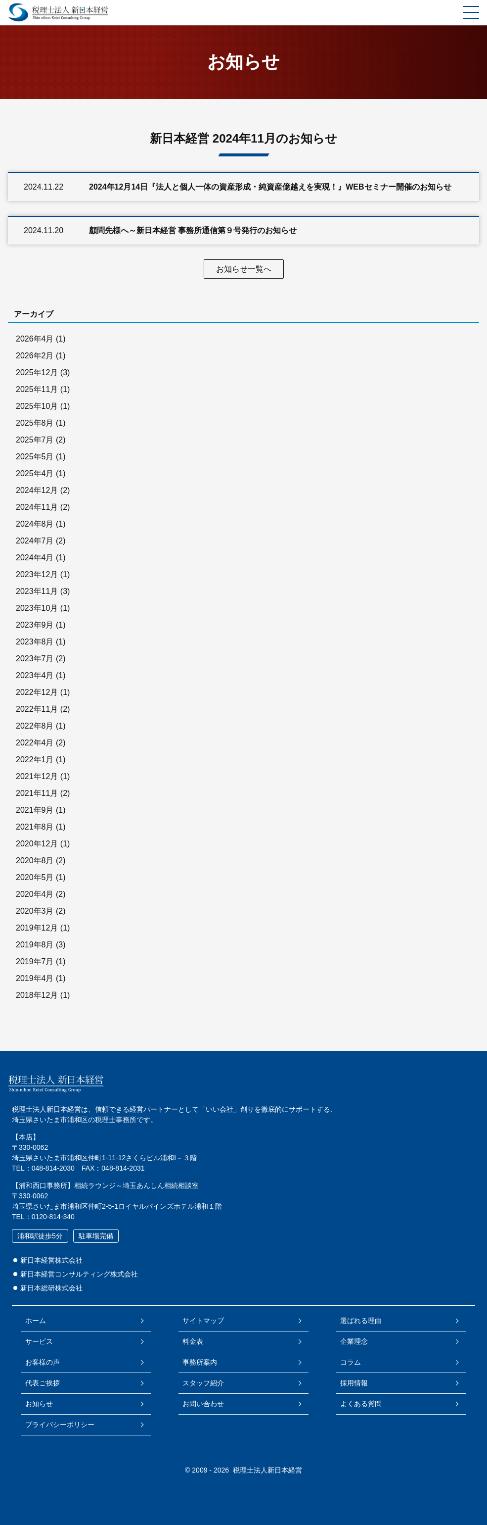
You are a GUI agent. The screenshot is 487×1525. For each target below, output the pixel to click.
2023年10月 (37, 608)
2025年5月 (35, 456)
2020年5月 (35, 877)
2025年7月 (35, 440)
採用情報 (354, 1383)
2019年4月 (35, 978)
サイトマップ (203, 1321)
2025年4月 (35, 473)
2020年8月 (35, 860)
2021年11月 (37, 793)
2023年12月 (37, 574)
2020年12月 (37, 843)
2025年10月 (37, 406)
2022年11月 (37, 709)
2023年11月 (37, 591)
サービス (39, 1341)
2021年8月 (35, 827)
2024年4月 (35, 557)
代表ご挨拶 (42, 1383)
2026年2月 (35, 355)
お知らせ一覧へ (243, 269)
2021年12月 (37, 776)
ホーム (35, 1321)
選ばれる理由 (361, 1321)
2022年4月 (35, 742)
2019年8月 (35, 944)
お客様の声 (42, 1362)
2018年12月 (37, 995)
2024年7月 (35, 541)
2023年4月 (35, 675)
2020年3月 (35, 911)
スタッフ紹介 (203, 1383)
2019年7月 (35, 961)
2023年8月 (35, 642)
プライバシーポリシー (59, 1424)
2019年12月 (37, 928)
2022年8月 (35, 726)
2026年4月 (35, 339)
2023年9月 (35, 625)
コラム (350, 1362)
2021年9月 (35, 810)
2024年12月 (37, 490)
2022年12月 (37, 692)
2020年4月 (35, 894)
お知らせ (39, 1404)
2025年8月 (35, 423)
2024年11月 (37, 507)
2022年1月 (35, 759)
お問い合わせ (203, 1404)
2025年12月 (37, 372)
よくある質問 (361, 1404)
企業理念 (354, 1341)
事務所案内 (199, 1362)
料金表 (192, 1341)
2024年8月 (35, 524)
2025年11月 (37, 389)
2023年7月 (35, 658)
